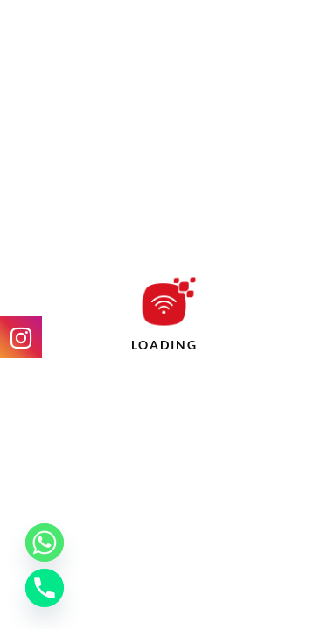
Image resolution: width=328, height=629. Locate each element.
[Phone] (44, 588)
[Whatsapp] (44, 542)
